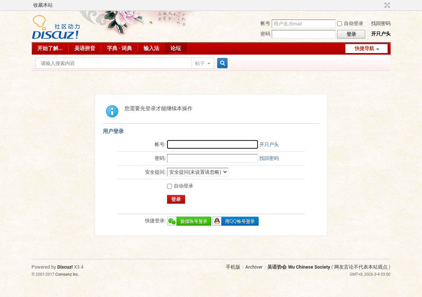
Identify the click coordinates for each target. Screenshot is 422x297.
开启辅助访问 (380, 5)
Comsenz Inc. (67, 274)
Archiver (253, 267)
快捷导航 (364, 48)
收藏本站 (43, 5)
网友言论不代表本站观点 (361, 267)
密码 (265, 34)
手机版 (233, 267)
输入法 (151, 48)
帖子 (200, 63)
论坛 (175, 48)
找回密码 (381, 23)
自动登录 (350, 23)
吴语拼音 (84, 48)
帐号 (265, 23)
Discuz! (65, 267)
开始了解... (50, 48)
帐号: (160, 144)
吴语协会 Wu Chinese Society (298, 267)
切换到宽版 (386, 5)
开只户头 (381, 34)
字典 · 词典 (119, 48)
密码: (160, 158)
